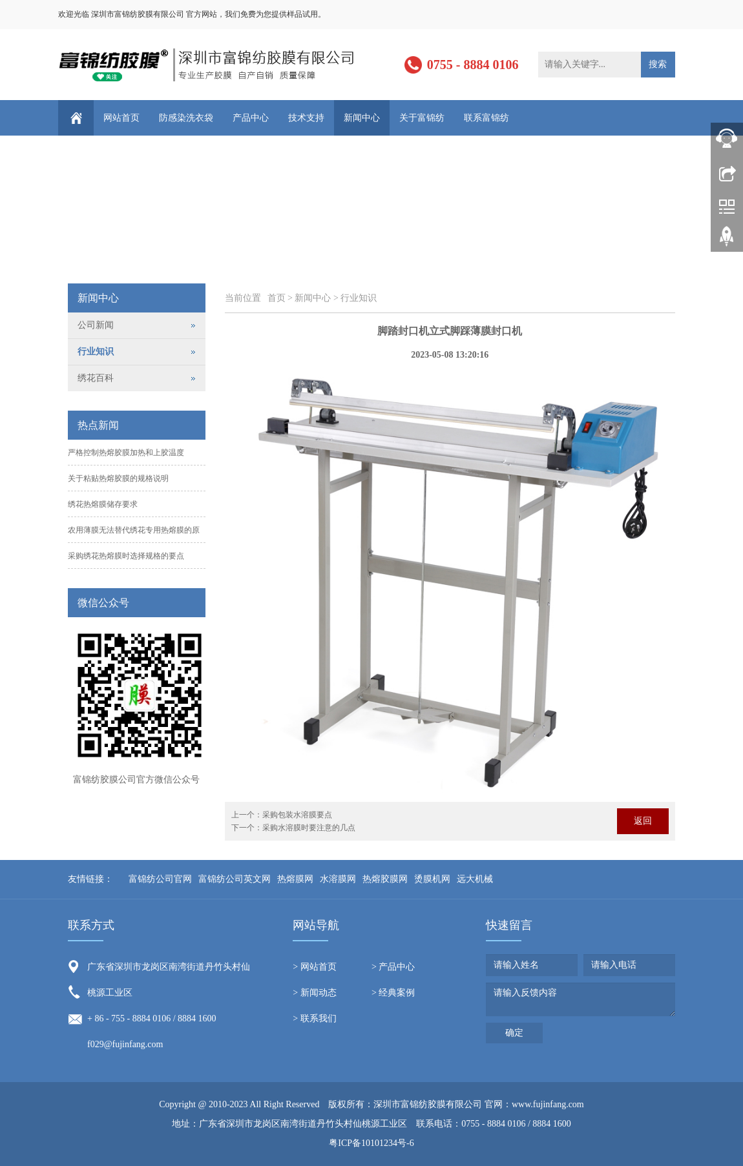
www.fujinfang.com (548, 1104)
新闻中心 (362, 118)
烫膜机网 (432, 879)
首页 (276, 298)
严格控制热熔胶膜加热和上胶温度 (126, 452)
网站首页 (121, 118)
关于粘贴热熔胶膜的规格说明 (118, 478)
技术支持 (306, 118)
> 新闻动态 (314, 992)
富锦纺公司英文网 (234, 879)
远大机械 (475, 879)
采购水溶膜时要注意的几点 (308, 827)
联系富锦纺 (486, 118)
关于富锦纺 (422, 118)
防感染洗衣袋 (186, 118)
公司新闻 (96, 325)
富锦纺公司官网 (160, 879)
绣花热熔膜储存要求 (103, 504)
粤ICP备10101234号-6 (371, 1143)
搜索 (658, 64)
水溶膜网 (338, 879)
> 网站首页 (314, 967)
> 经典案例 (393, 992)
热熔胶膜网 (385, 879)
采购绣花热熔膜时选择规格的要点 (126, 555)
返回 (643, 821)
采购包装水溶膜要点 (297, 814)
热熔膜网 (295, 879)
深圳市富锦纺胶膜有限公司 (427, 1104)
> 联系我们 (314, 1018)
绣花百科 (96, 378)
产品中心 (251, 118)
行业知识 (358, 298)
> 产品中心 (393, 967)
